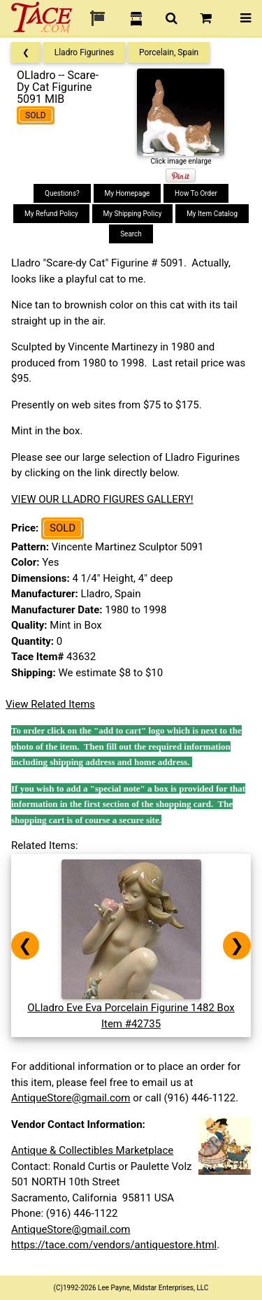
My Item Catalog (212, 213)
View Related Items (50, 704)
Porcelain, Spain (168, 52)
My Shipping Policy (132, 213)
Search (131, 234)
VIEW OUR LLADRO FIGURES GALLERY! (102, 499)
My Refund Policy (51, 213)
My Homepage (127, 193)
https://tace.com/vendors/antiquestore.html (114, 1244)
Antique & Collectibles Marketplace (92, 1150)
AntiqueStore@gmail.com (71, 1098)
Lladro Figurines (84, 52)
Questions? (62, 193)
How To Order (196, 193)
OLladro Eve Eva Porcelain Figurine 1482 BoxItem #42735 (131, 1008)
